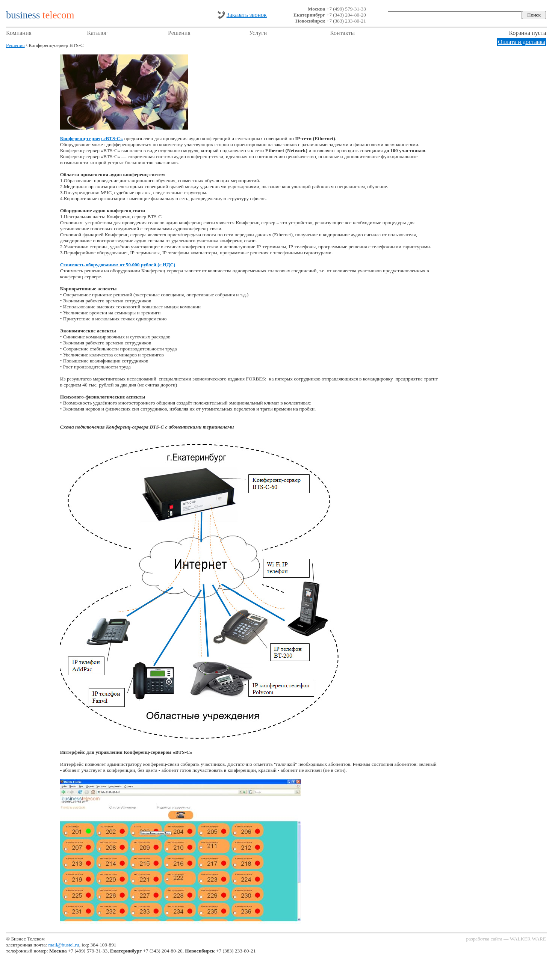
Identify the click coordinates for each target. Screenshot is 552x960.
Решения (179, 33)
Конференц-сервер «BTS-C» (91, 138)
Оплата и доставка (521, 42)
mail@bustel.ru (63, 945)
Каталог (97, 33)
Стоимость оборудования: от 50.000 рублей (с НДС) (117, 264)
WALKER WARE (528, 939)
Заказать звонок (247, 15)
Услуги (258, 33)
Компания (19, 33)
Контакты (342, 33)
